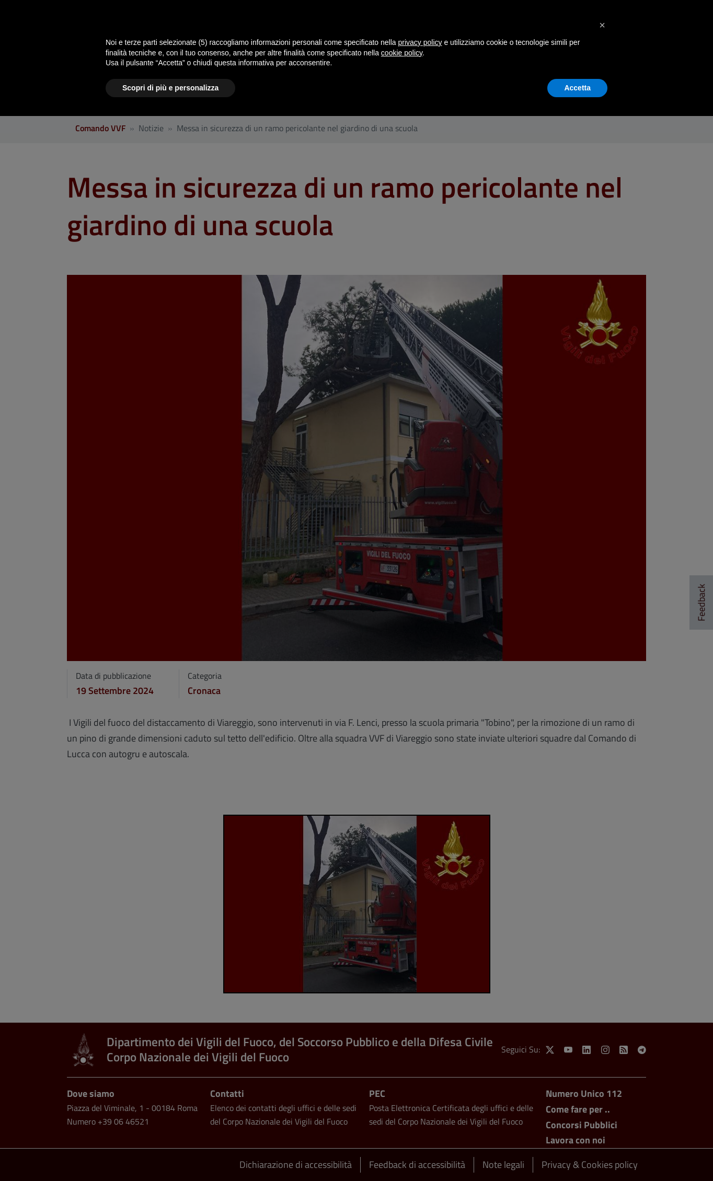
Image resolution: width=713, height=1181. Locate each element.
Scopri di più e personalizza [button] (170, 88)
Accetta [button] (577, 88)
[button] (602, 25)
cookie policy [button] (401, 53)
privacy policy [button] (420, 42)
